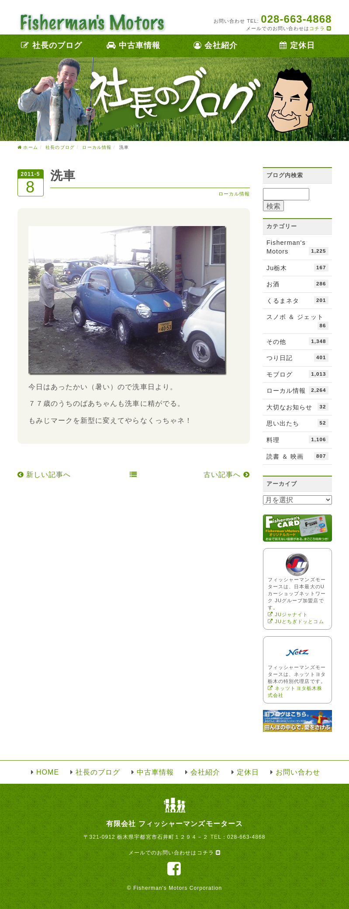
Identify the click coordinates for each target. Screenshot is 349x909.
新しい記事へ (44, 474)
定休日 (297, 45)
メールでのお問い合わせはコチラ (174, 853)
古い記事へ (227, 474)
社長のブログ (51, 45)
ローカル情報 (234, 193)
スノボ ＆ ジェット (297, 321)
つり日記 (297, 357)
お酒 (297, 284)
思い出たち (297, 423)
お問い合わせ (298, 772)
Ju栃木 (297, 267)
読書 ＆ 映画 (297, 456)
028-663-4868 (246, 837)
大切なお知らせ (297, 407)
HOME (47, 772)
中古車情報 (133, 45)
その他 (297, 341)
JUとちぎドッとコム (296, 621)
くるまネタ (297, 300)
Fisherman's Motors (297, 247)
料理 (297, 439)
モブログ (297, 374)
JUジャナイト (288, 614)
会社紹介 (216, 45)
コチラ (320, 28)
